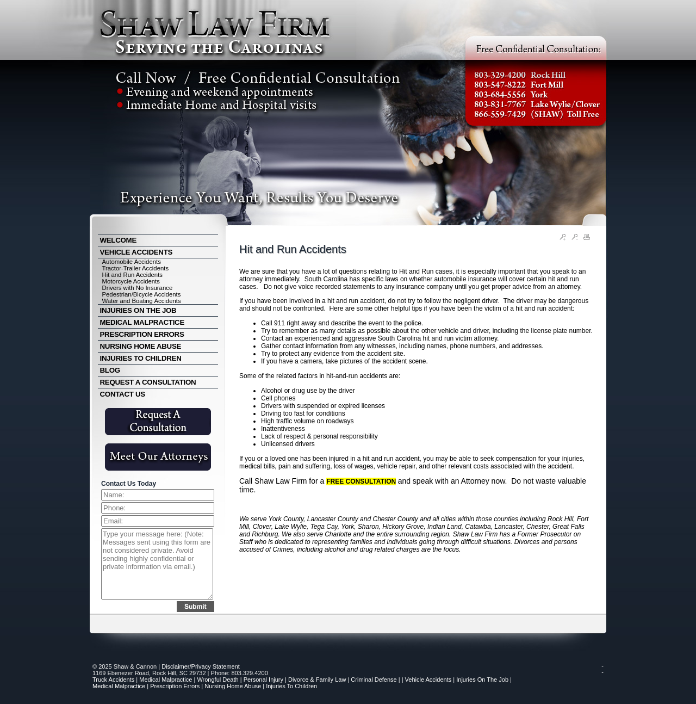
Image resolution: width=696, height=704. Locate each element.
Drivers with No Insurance (137, 288)
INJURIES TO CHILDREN (141, 358)
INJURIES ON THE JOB (138, 310)
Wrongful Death (217, 679)
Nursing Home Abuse (232, 686)
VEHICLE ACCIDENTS (136, 252)
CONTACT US (122, 394)
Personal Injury (263, 679)
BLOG (110, 370)
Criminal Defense (373, 679)
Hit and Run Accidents (132, 274)
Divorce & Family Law (317, 679)
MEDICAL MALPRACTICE (142, 322)
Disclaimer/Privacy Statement (200, 666)
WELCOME (118, 240)
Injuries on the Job (482, 679)
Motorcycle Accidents (131, 281)
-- (602, 668)
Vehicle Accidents (428, 679)
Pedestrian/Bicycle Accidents (141, 294)
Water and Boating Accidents (141, 301)
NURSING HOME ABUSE (141, 346)
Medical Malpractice (165, 679)
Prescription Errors (175, 686)
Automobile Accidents (131, 261)
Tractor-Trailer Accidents (135, 268)
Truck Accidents (113, 679)
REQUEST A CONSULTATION (148, 382)
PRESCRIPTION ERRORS (142, 334)
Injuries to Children (291, 686)
